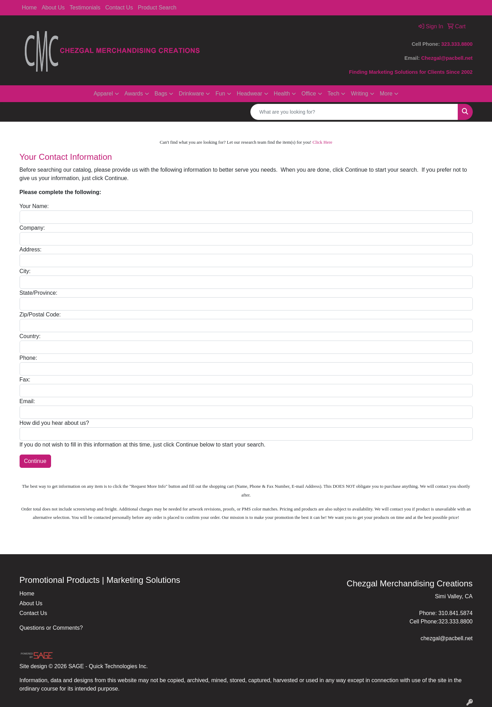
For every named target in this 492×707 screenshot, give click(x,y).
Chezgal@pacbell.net (446, 58)
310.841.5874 (455, 613)
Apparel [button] (103, 94)
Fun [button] (220, 94)
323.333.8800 (457, 44)
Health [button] (282, 94)
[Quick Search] (354, 112)
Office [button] (308, 94)
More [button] (386, 94)
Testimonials (85, 7)
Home (29, 7)
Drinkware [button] (191, 94)
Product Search (157, 7)
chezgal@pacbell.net (447, 638)
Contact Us (119, 7)
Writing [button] (359, 94)
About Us (53, 7)
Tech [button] (334, 94)
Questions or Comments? (51, 628)
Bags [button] (161, 94)
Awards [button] (133, 94)
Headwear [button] (249, 94)
